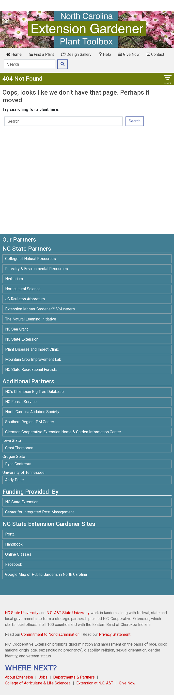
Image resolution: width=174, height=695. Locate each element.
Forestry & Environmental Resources (36, 268)
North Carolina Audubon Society (32, 411)
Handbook (14, 544)
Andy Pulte (14, 480)
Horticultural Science (23, 289)
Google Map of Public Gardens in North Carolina (46, 574)
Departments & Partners (74, 677)
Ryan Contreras (18, 464)
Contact (155, 54)
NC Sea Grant (16, 329)
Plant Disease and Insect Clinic (32, 349)
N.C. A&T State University (68, 612)
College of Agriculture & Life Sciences (38, 683)
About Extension (19, 677)
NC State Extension (21, 339)
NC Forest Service (21, 401)
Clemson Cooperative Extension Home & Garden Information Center (63, 432)
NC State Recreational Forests (31, 369)
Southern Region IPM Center (29, 422)
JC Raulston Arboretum (25, 299)
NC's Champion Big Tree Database (34, 391)
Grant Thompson (19, 448)
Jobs (43, 677)
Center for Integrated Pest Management (39, 512)
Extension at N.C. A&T (94, 683)
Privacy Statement (114, 634)
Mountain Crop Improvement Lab (33, 359)
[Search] (29, 64)
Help (105, 54)
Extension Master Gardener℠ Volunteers (40, 309)
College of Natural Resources (30, 258)
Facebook (13, 564)
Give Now (129, 54)
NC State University (21, 612)
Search (135, 121)
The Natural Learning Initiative (30, 319)
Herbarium (14, 278)
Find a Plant (41, 54)
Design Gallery (76, 54)
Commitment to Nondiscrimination (50, 634)
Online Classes (18, 554)
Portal (10, 534)
